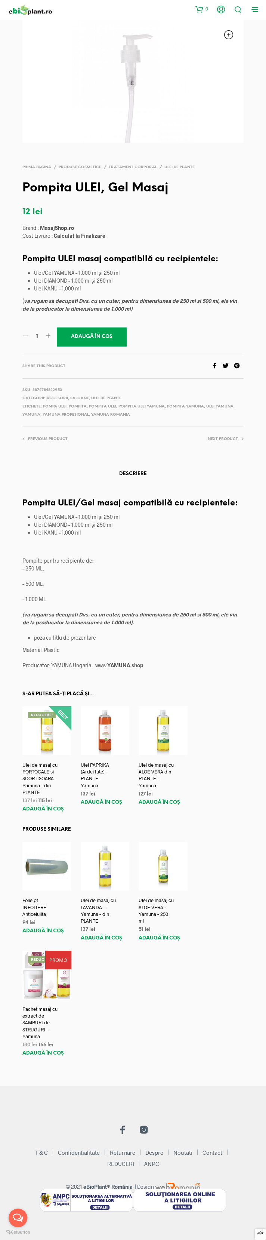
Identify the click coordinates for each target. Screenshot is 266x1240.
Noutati (182, 1152)
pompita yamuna (185, 406)
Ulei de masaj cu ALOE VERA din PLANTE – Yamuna (156, 775)
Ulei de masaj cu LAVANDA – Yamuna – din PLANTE (98, 910)
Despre (154, 1152)
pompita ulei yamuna (141, 406)
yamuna (31, 415)
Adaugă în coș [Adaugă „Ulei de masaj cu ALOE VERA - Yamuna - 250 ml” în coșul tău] (159, 938)
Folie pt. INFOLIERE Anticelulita (34, 907)
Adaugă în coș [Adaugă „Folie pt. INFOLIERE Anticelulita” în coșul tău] (43, 931)
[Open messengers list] (18, 1218)
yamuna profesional (66, 415)
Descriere (133, 473)
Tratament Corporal (133, 167)
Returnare (122, 1152)
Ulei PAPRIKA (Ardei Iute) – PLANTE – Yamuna (95, 775)
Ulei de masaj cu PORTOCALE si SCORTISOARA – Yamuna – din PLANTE (40, 778)
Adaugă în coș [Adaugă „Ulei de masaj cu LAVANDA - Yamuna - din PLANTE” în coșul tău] (101, 938)
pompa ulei (54, 406)
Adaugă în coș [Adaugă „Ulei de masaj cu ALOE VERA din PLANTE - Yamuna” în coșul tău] (159, 802)
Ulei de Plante (179, 167)
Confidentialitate (79, 1152)
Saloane (79, 398)
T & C (41, 1152)
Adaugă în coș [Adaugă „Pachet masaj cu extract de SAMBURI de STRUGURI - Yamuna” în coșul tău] (43, 1053)
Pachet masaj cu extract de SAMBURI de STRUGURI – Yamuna (40, 1022)
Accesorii (57, 398)
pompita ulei (102, 406)
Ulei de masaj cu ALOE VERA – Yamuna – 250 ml (156, 910)
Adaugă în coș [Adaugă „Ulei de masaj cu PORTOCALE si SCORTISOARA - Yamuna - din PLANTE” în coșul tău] (43, 809)
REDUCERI (120, 1163)
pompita (78, 406)
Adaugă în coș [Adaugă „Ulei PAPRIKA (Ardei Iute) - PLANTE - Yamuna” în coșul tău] (101, 802)
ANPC (151, 1163)
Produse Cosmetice (80, 167)
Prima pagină (36, 167)
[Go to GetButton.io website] (18, 1232)
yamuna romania (110, 415)
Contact (212, 1152)
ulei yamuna (219, 406)
